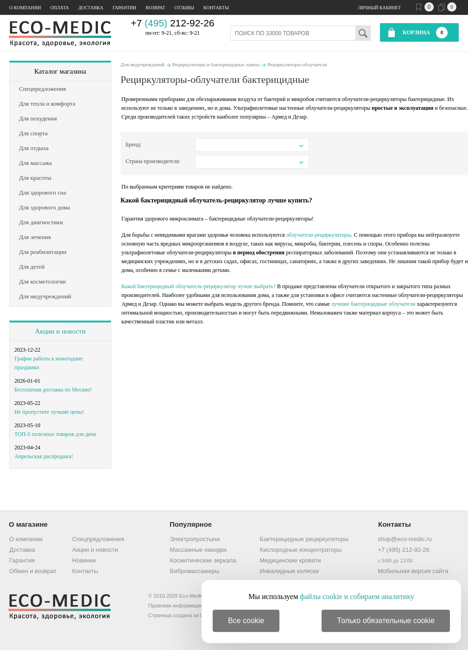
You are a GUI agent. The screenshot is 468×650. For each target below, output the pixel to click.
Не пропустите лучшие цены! (49, 412)
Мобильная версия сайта (413, 571)
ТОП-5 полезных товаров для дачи (55, 434)
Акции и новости (60, 331)
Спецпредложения (98, 539)
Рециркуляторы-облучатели (297, 64)
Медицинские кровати (290, 560)
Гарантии (124, 7)
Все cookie (246, 621)
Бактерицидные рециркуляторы (304, 539)
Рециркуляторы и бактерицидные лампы (216, 64)
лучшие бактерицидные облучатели (373, 304)
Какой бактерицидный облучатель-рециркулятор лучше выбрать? (198, 286)
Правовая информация (175, 605)
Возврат (155, 7)
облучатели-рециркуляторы (318, 235)
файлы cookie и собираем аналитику (357, 596)
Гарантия (22, 560)
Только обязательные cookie (386, 621)
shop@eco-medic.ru (405, 539)
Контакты (216, 7)
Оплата (59, 7)
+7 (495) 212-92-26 (404, 549)
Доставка (90, 7)
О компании (25, 7)
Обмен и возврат (33, 571)
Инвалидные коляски (289, 571)
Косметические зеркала (203, 560)
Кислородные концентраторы (301, 549)
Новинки (84, 560)
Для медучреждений (142, 64)
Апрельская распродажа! (43, 456)
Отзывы (184, 7)
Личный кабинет (379, 7)
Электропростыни (195, 539)
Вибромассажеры (195, 571)
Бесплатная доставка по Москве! (53, 389)
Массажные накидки (198, 549)
